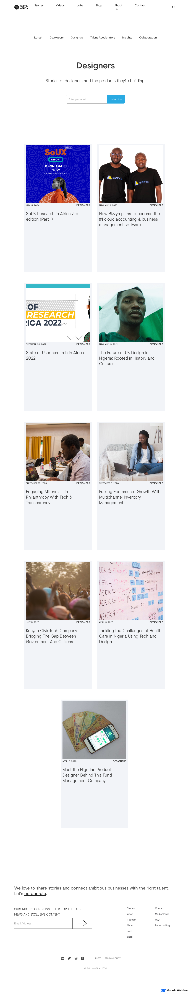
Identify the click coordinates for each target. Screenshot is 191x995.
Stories (38, 5)
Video (130, 914)
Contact (140, 5)
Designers (77, 37)
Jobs (80, 5)
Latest (38, 37)
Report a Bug (162, 925)
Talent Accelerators (102, 37)
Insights (127, 37)
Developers (56, 37)
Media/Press (162, 914)
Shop (98, 5)
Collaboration (148, 37)
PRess (98, 958)
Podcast (131, 919)
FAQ (157, 919)
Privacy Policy (113, 958)
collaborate (35, 893)
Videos (60, 5)
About (130, 925)
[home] (21, 7)
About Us (118, 7)
